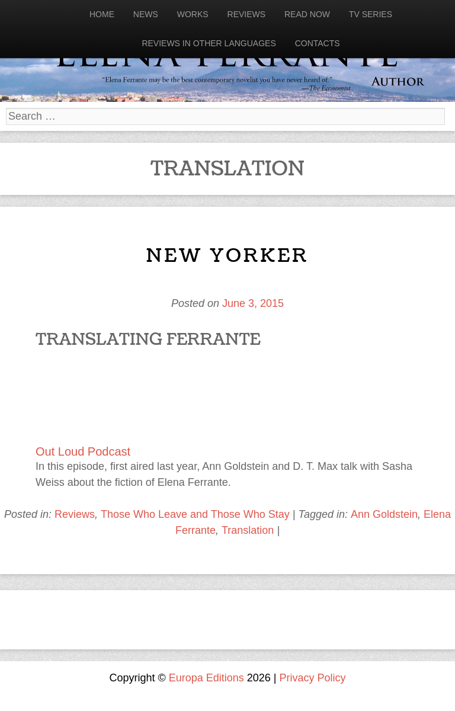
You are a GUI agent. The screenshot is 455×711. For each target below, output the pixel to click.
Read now (307, 14)
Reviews (247, 14)
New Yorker (227, 255)
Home (101, 14)
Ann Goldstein (384, 514)
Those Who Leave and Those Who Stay (195, 514)
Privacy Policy (313, 678)
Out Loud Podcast (83, 451)
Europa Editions (206, 678)
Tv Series (370, 14)
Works (193, 14)
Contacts (317, 43)
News (145, 14)
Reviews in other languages (208, 43)
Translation (248, 530)
